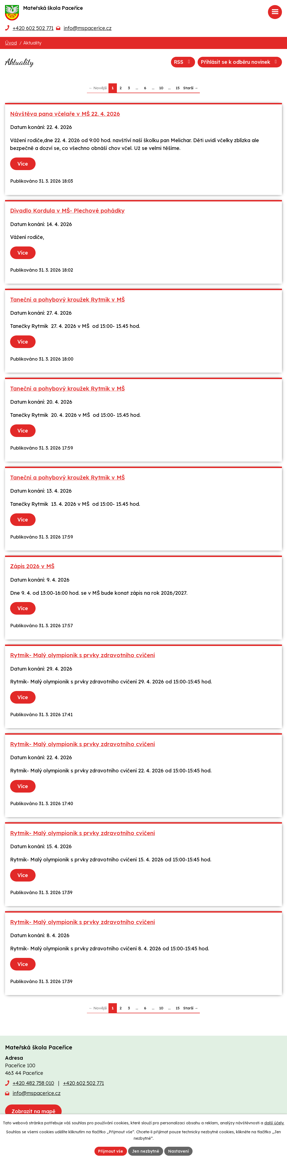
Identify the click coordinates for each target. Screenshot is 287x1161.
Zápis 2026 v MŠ (32, 566)
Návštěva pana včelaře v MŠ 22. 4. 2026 (65, 113)
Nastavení (178, 1150)
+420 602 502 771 (33, 28)
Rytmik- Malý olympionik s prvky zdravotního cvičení (82, 655)
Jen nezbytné (145, 1150)
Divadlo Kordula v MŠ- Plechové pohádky (67, 210)
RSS (181, 62)
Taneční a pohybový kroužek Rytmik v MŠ (67, 299)
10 (161, 87)
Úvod (11, 43)
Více (23, 164)
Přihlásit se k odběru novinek (239, 62)
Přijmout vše (110, 1150)
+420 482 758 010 (33, 1083)
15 (178, 87)
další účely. (274, 1122)
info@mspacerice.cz (88, 28)
